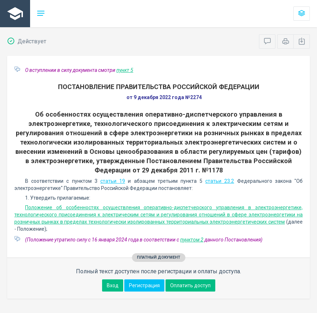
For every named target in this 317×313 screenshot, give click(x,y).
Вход (113, 285)
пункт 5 (124, 70)
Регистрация (144, 285)
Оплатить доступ (190, 285)
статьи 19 (112, 181)
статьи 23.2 (219, 181)
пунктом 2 (191, 240)
